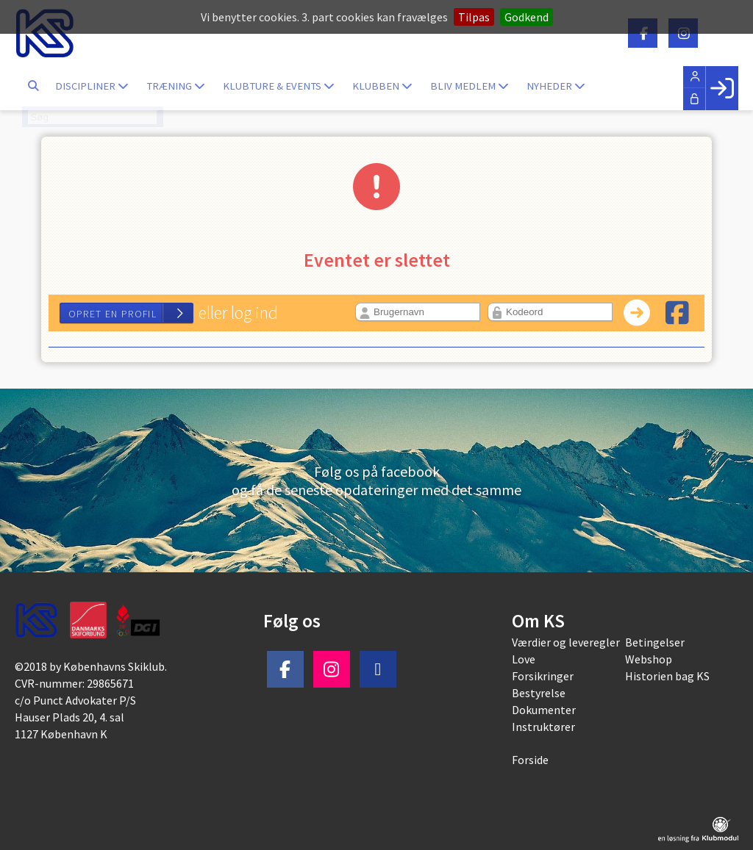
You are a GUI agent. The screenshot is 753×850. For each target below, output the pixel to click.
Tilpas (474, 17)
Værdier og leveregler (566, 642)
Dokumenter (544, 709)
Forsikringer (543, 676)
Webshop (648, 659)
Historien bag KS (667, 676)
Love (523, 659)
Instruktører (543, 726)
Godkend (526, 17)
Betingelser (655, 642)
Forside (530, 759)
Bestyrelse (538, 692)
